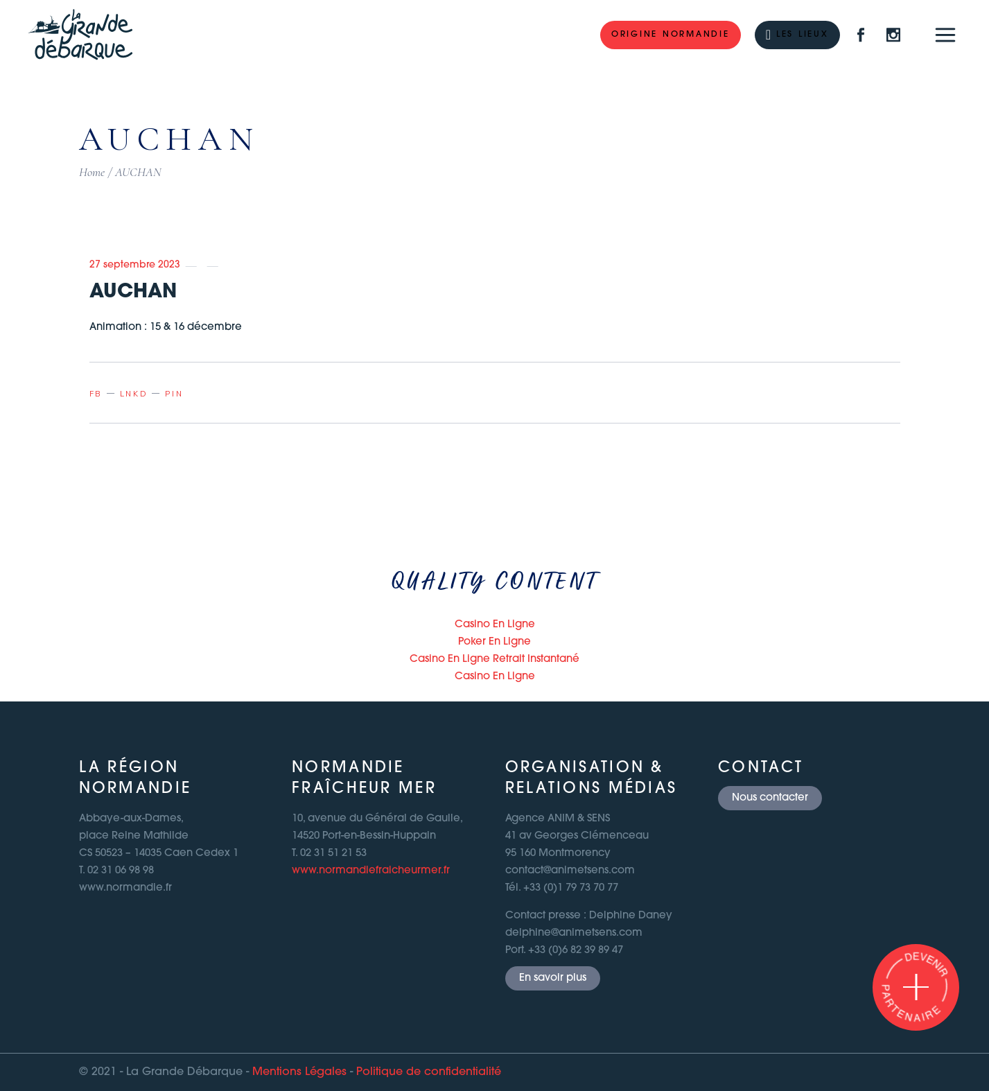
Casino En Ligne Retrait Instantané (494, 659)
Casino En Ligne (495, 625)
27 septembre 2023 (134, 265)
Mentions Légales (299, 1072)
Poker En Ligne (494, 642)
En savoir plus (552, 978)
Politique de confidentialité (428, 1072)
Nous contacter (770, 798)
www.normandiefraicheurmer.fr (371, 871)
